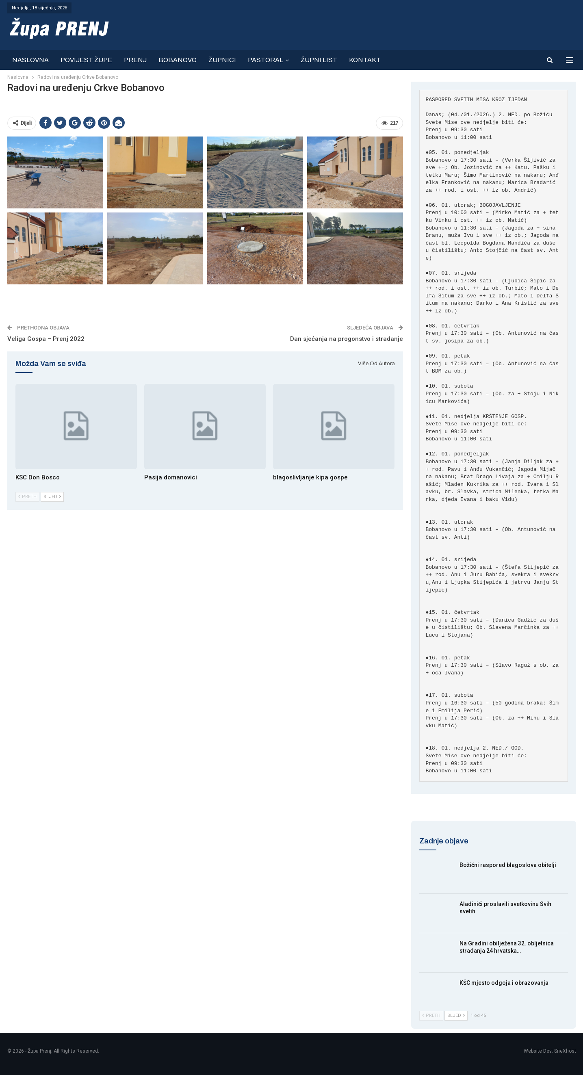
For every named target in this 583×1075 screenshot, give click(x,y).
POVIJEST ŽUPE (86, 59)
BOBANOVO (177, 59)
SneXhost (565, 1051)
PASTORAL (265, 59)
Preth (27, 496)
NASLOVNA (30, 59)
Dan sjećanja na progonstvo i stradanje (346, 338)
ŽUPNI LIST (319, 59)
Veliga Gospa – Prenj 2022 (46, 338)
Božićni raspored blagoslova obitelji (507, 865)
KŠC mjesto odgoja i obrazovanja (503, 983)
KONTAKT (365, 59)
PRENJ (135, 59)
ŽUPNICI (222, 59)
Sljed (52, 496)
